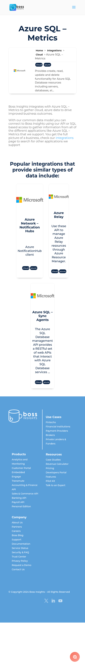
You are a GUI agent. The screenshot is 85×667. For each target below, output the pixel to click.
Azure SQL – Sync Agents (42, 298)
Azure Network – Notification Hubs (27, 220)
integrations (65, 138)
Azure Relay (59, 213)
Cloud (39, 54)
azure (47, 64)
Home (39, 50)
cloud (39, 64)
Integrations (54, 50)
